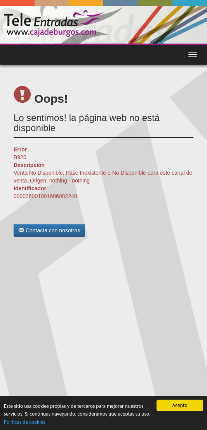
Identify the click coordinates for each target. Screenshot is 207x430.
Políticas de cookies (24, 422)
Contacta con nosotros (49, 230)
